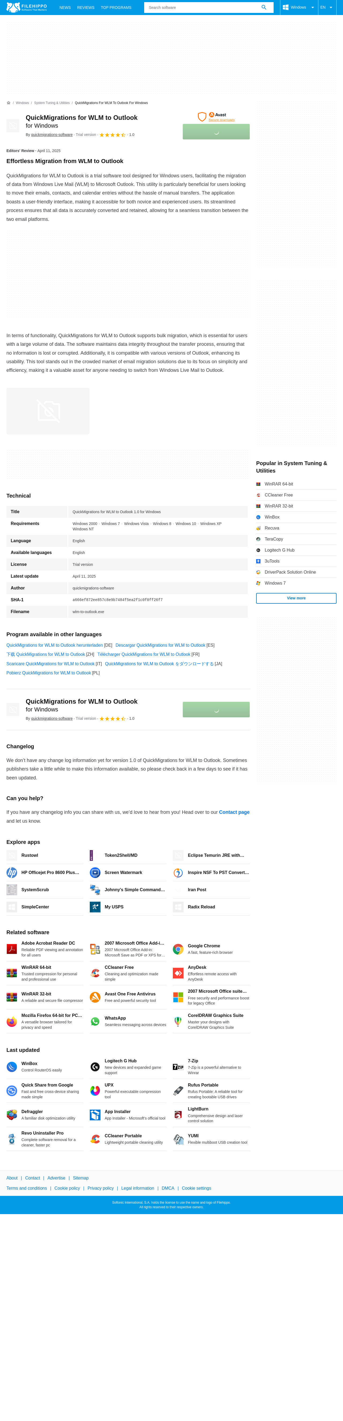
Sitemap (81, 1178)
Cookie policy (67, 1188)
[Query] (208, 7)
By (49, 134)
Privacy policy (101, 1188)
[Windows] (22, 103)
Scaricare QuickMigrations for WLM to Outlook (50, 663)
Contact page (234, 812)
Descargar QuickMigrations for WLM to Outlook (160, 645)
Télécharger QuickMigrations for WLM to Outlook (144, 654)
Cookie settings (196, 1188)
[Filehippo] (26, 7)
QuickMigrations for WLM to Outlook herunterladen (54, 645)
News (65, 7)
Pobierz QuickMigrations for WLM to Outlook (48, 673)
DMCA (168, 1188)
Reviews (86, 7)
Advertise (56, 1178)
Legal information (137, 1188)
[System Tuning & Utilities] (52, 103)
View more (296, 598)
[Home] (8, 102)
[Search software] (264, 7)
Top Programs (116, 7)
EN (327, 7)
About (12, 1178)
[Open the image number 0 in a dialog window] (48, 411)
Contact (32, 1178)
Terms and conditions (26, 1188)
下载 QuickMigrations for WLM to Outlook (45, 654)
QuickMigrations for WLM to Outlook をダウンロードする (159, 663)
